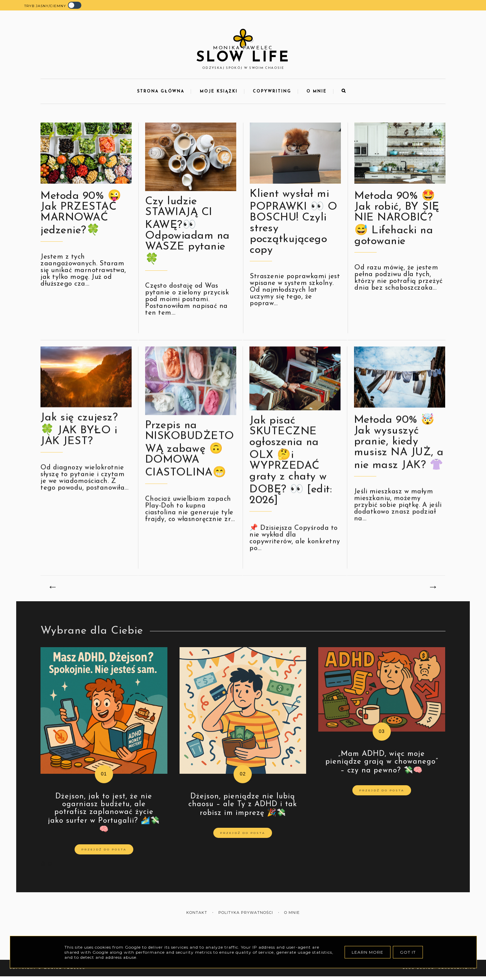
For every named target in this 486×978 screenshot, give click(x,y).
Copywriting (272, 91)
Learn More (367, 952)
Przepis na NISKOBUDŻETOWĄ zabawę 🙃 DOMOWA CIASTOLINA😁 (189, 472)
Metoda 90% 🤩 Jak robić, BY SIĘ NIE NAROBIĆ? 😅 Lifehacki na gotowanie (396, 219)
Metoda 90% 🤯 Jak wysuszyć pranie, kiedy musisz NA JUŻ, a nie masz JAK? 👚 (399, 466)
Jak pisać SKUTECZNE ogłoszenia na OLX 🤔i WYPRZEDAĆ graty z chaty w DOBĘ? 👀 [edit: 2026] (290, 484)
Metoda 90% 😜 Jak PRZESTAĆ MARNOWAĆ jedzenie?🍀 (80, 213)
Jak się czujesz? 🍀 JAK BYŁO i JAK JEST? (79, 453)
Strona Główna (160, 91)
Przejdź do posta (104, 849)
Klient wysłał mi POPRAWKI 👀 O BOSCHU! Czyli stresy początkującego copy (293, 222)
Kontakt (196, 912)
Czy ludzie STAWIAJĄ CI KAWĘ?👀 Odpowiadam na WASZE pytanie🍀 (187, 230)
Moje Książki (219, 91)
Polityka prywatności (245, 912)
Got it (408, 952)
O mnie (316, 91)
